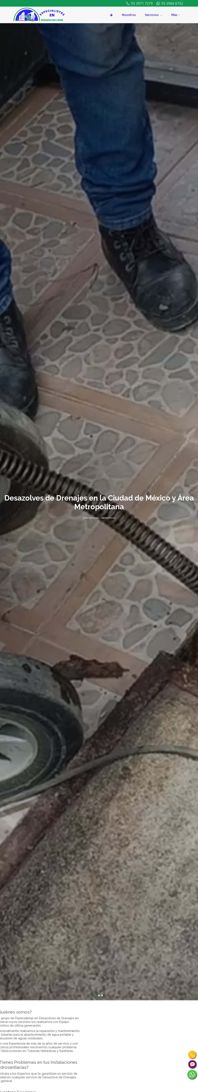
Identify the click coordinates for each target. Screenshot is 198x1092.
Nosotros (129, 15)
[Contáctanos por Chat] (192, 1064)
